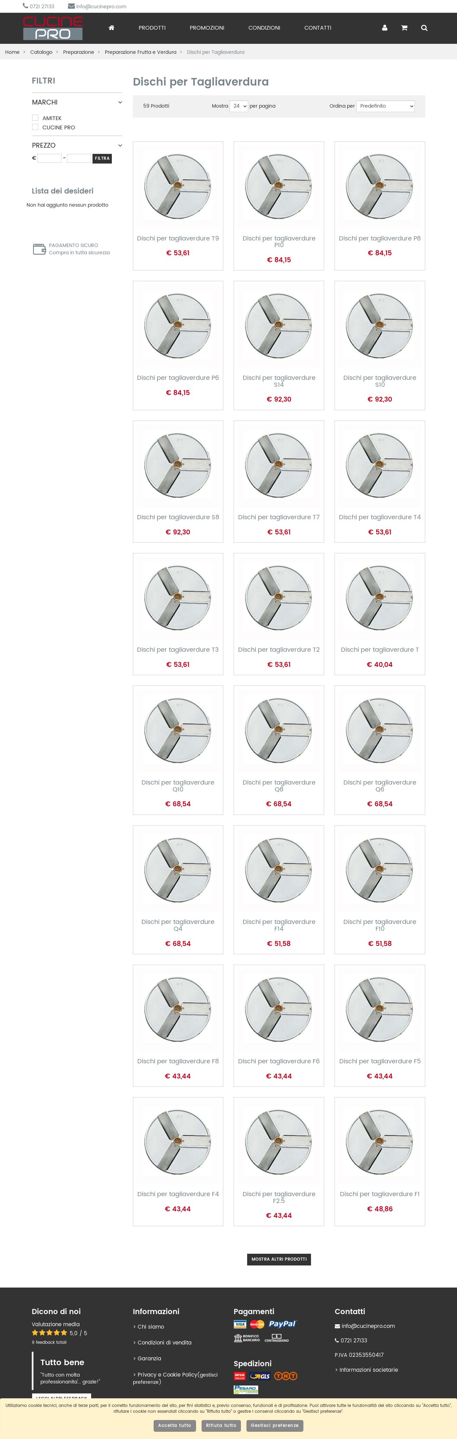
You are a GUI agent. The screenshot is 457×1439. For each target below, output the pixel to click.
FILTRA (102, 158)
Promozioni (207, 27)
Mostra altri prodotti (279, 1259)
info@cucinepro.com (97, 7)
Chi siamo (151, 1327)
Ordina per (342, 106)
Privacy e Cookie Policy (167, 1375)
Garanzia (149, 1358)
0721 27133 (38, 7)
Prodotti (152, 27)
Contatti (317, 27)
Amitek (47, 118)
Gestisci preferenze (275, 1425)
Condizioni (264, 27)
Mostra (220, 106)
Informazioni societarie (369, 1370)
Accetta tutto (175, 1425)
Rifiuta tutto (221, 1425)
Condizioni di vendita (165, 1343)
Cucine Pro (53, 128)
